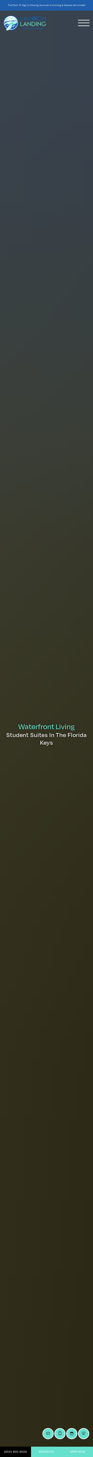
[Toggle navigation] (83, 23)
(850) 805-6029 (15, 1451)
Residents (46, 1451)
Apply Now (77, 1451)
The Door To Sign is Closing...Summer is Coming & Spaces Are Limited (46, 5)
